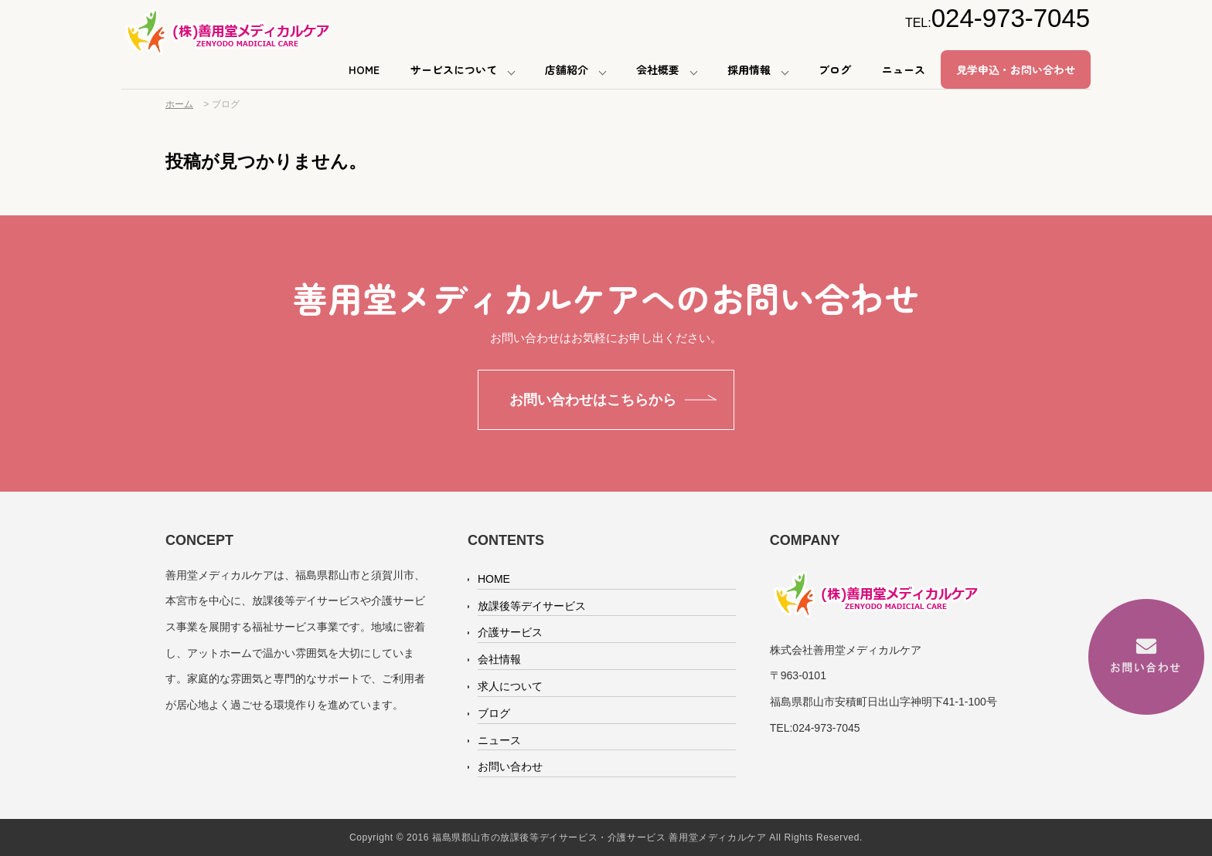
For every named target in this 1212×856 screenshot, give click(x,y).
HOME (364, 69)
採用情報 (749, 69)
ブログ (835, 69)
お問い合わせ (510, 766)
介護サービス (510, 632)
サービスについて (453, 69)
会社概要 (657, 69)
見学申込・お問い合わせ (1015, 69)
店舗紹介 (566, 69)
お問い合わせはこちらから (592, 400)
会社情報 (499, 659)
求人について (510, 686)
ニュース (903, 69)
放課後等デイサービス (532, 606)
